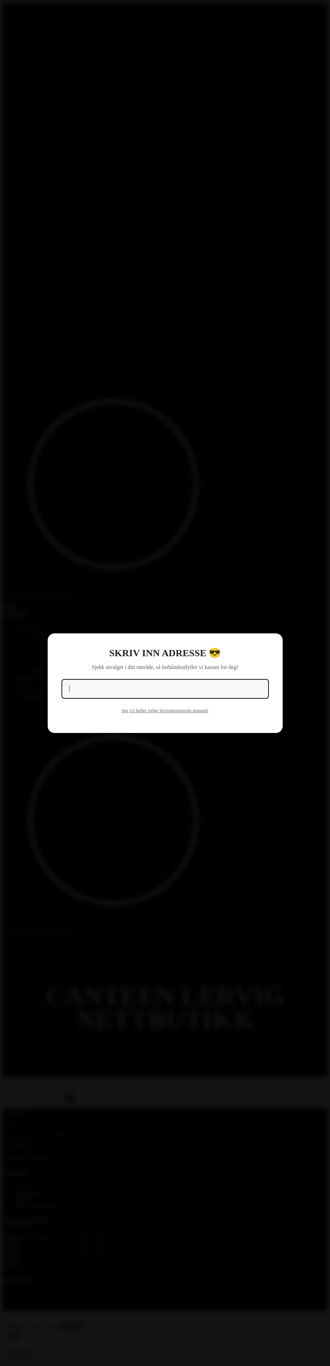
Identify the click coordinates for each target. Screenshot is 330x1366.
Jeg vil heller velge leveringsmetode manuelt (165, 710)
